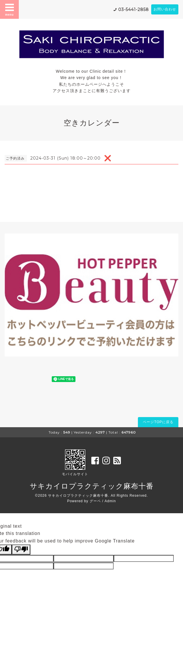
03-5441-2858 (133, 9)
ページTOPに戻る (158, 422)
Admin (110, 501)
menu (9, 9)
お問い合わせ (165, 9)
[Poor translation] (21, 549)
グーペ (95, 501)
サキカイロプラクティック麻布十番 (92, 486)
